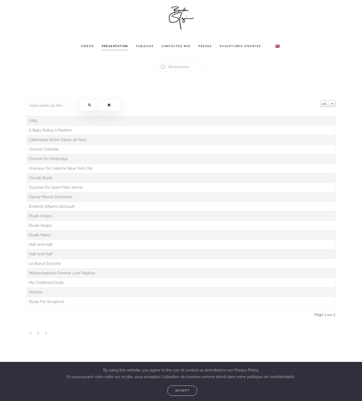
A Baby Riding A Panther (50, 130)
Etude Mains (40, 235)
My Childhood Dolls (46, 282)
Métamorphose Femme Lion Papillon (62, 273)
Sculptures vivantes (240, 46)
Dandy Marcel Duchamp (50, 197)
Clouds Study (41, 178)
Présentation (115, 46)
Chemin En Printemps (48, 158)
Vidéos (87, 46)
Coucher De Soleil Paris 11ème (56, 187)
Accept (182, 390)
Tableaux (144, 46)
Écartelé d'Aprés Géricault (52, 206)
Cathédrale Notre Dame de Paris (58, 139)
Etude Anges (40, 225)
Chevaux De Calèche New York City (60, 168)
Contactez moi (176, 46)
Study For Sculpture (46, 301)
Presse (205, 46)
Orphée (35, 292)
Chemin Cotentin (44, 149)
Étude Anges (40, 216)
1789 (33, 120)
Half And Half (41, 244)
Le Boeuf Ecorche (45, 263)
